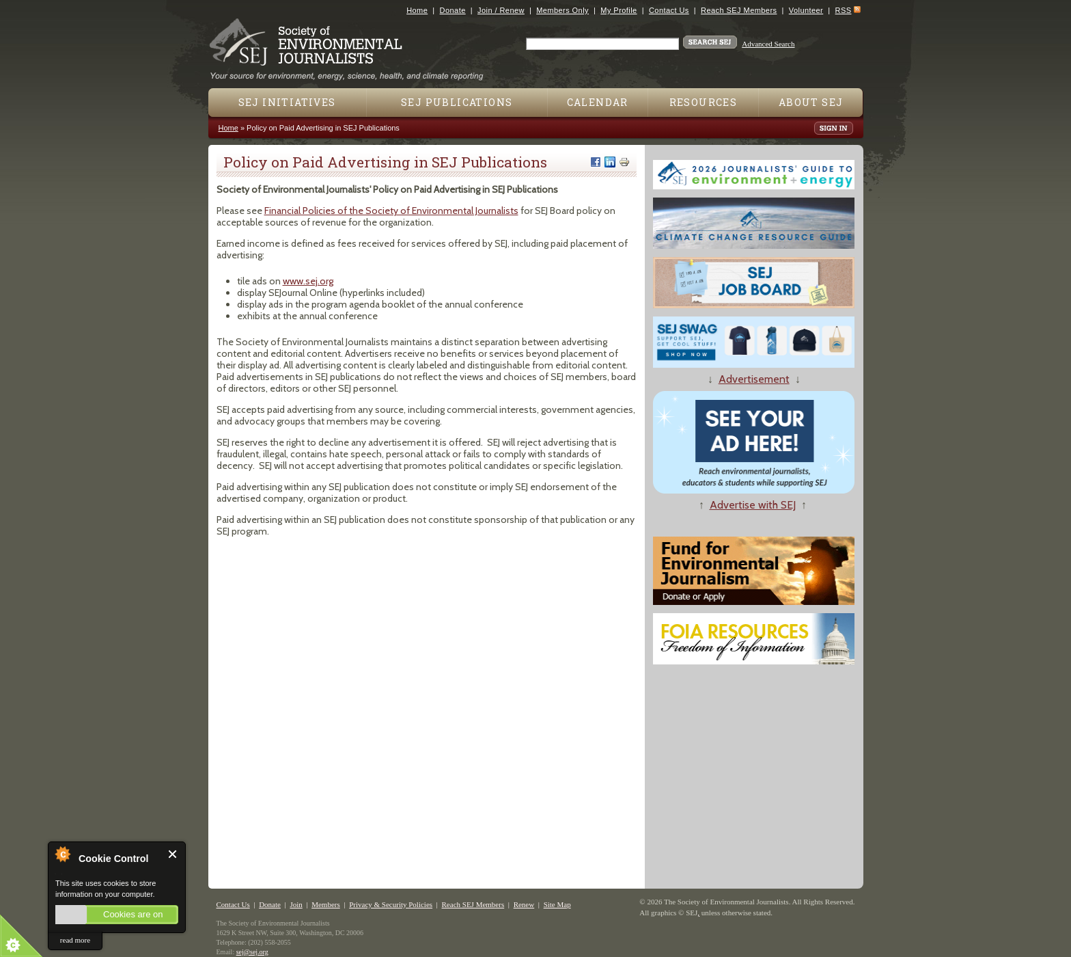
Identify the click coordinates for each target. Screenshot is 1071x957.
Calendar (597, 102)
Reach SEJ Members (739, 10)
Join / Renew (501, 10)
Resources (703, 102)
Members (325, 904)
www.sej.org (308, 281)
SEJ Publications (456, 102)
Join (296, 904)
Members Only (562, 10)
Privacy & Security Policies (390, 904)
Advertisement (754, 379)
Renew (524, 904)
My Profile (618, 10)
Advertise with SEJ (753, 504)
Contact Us (669, 10)
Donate (453, 10)
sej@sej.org (252, 952)
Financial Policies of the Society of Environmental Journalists (391, 210)
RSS (843, 10)
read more (75, 940)
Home (417, 10)
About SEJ (811, 102)
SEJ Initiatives (287, 102)
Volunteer (806, 10)
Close (173, 854)
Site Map (557, 904)
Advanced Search (768, 44)
